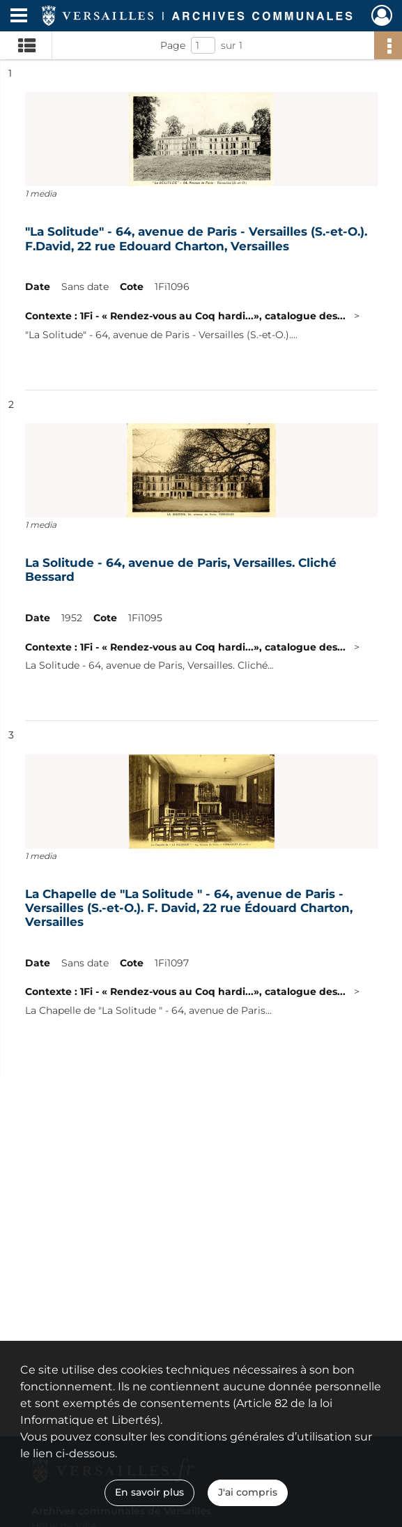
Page (172, 45)
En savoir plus (149, 1492)
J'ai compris (247, 1492)
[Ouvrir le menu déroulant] (18, 16)
